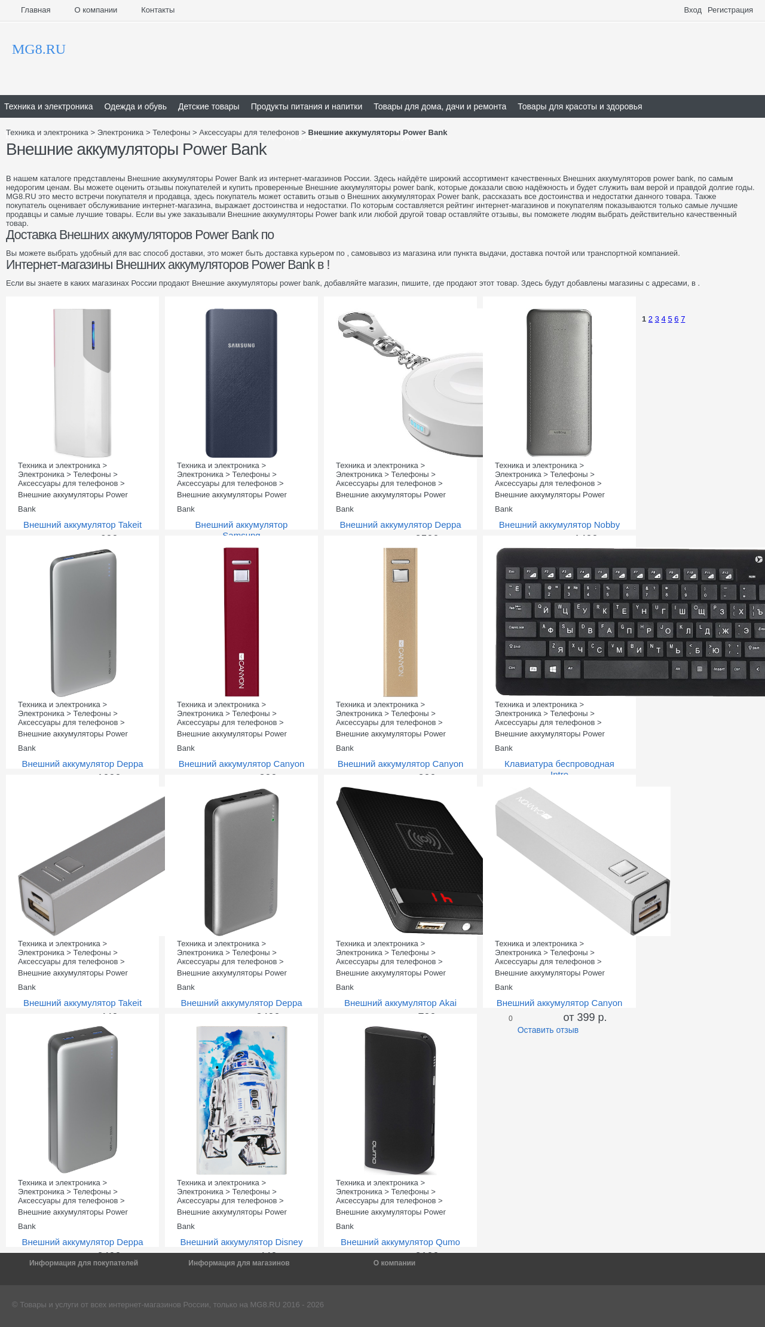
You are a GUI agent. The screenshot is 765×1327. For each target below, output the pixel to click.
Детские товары (209, 106)
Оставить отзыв (548, 1030)
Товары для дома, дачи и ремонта (440, 106)
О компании (95, 9)
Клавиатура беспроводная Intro (559, 769)
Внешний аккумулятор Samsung (241, 529)
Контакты (158, 9)
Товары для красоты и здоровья (580, 106)
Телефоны (171, 132)
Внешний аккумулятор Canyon (242, 764)
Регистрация (730, 9)
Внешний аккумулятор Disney (241, 1242)
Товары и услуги (49, 1304)
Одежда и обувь (135, 106)
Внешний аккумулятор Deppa (400, 524)
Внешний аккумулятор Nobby (559, 524)
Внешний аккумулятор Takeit (82, 524)
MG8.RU (265, 1304)
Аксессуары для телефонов (249, 132)
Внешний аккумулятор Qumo (400, 1242)
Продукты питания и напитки (307, 106)
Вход (693, 9)
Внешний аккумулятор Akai (400, 1003)
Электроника (120, 132)
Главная (35, 9)
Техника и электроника (48, 106)
